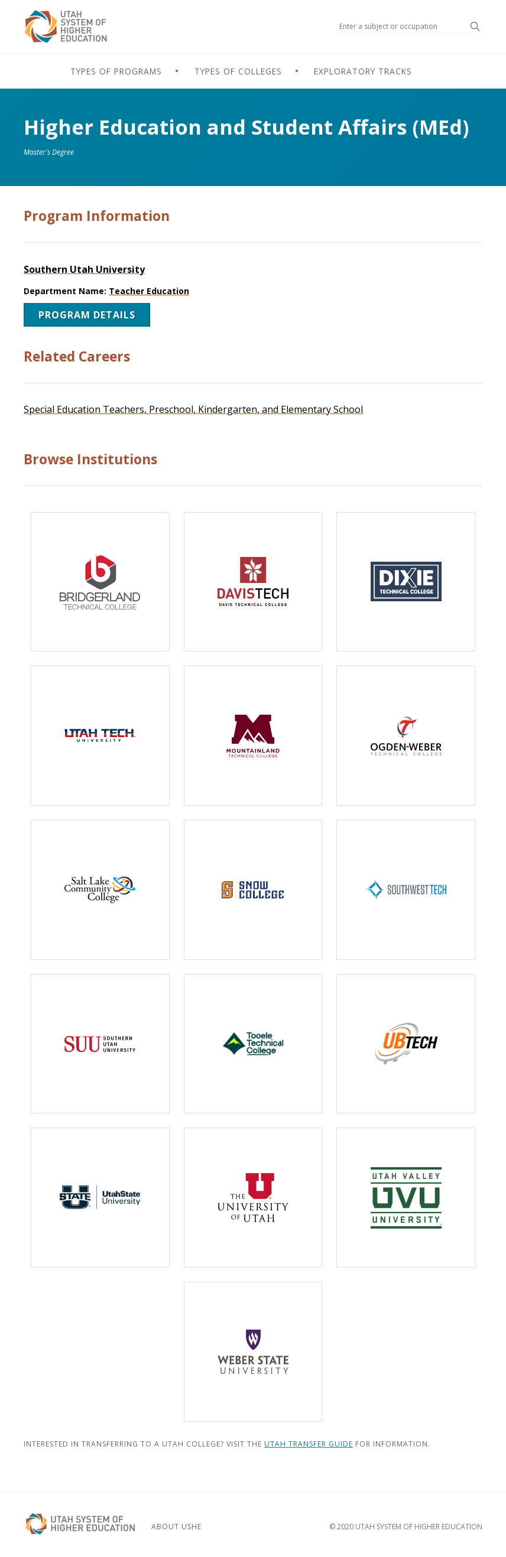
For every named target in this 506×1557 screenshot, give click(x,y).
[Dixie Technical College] (405, 582)
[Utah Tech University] (100, 736)
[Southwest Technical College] (405, 890)
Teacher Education (149, 291)
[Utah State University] (100, 1198)
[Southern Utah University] (100, 1044)
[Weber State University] (253, 1352)
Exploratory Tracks (392, 71)
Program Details (86, 314)
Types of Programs (86, 71)
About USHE (186, 1525)
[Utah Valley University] (405, 1198)
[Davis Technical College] (253, 582)
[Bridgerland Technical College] (100, 582)
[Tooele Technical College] (253, 1044)
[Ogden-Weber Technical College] (405, 736)
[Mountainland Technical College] (253, 736)
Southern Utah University (84, 269)
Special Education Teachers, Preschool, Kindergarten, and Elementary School (193, 409)
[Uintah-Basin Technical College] (405, 1044)
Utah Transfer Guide (308, 1444)
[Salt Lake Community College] (100, 890)
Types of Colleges (237, 71)
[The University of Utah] (253, 1198)
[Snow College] (253, 890)
